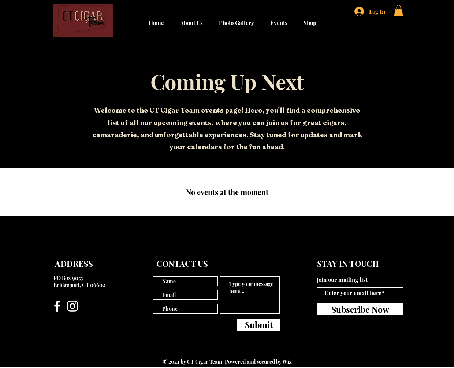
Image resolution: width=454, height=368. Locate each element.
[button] (398, 10)
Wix (287, 361)
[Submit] (258, 325)
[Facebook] (57, 306)
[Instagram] (72, 306)
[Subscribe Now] (360, 309)
